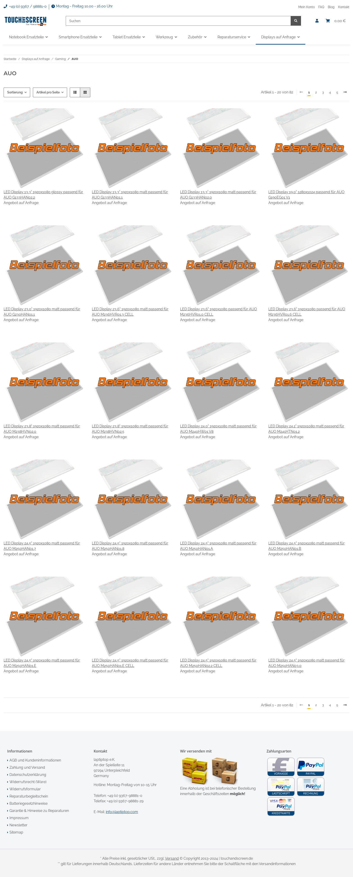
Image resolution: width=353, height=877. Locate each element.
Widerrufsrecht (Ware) (27, 782)
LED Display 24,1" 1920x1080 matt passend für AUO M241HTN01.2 (306, 429)
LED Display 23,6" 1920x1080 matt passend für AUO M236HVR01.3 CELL (130, 312)
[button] (317, 21)
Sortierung (15, 92)
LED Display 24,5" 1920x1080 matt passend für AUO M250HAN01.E (42, 663)
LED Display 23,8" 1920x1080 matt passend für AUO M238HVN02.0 (42, 429)
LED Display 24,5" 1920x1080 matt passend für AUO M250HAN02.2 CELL (218, 663)
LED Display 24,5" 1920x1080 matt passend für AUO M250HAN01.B (306, 546)
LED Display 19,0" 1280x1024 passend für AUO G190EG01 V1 (306, 194)
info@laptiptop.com (122, 812)
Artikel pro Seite (48, 92)
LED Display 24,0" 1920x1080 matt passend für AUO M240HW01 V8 (218, 429)
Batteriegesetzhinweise (28, 803)
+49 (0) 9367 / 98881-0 (25, 7)
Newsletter (18, 825)
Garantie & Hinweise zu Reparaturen (39, 811)
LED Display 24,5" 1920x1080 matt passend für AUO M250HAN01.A (218, 546)
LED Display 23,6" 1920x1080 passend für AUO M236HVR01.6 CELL (306, 312)
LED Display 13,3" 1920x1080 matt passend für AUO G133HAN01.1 (130, 194)
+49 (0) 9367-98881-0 (124, 795)
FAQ (321, 7)
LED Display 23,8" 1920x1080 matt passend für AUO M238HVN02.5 (130, 429)
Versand (172, 858)
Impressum (19, 818)
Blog (331, 7)
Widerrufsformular (25, 789)
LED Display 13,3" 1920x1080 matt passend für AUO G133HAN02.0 (218, 194)
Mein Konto (306, 7)
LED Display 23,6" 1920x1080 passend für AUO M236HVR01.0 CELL (218, 312)
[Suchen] (178, 21)
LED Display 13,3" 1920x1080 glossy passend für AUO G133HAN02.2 (43, 194)
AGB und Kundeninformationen (35, 760)
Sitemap (16, 832)
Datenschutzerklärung (27, 775)
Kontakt (343, 7)
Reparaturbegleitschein (28, 796)
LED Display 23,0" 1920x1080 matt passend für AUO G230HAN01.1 (42, 312)
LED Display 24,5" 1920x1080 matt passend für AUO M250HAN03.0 (306, 663)
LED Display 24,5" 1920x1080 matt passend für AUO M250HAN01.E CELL (130, 663)
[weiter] (345, 92)
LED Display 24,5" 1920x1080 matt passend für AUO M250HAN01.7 (42, 546)
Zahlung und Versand (27, 767)
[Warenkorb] (335, 21)
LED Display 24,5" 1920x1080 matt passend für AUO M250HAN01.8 (130, 546)
